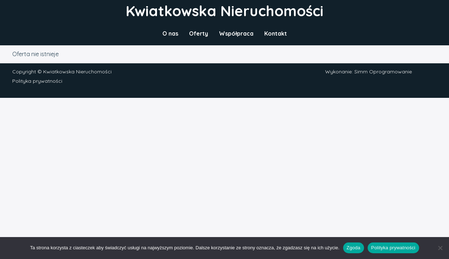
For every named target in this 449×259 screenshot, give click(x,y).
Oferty (198, 33)
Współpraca (236, 33)
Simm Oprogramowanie (383, 71)
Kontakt (275, 33)
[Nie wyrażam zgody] (440, 247)
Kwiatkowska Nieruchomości (224, 11)
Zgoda (353, 247)
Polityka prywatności (37, 81)
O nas (170, 33)
